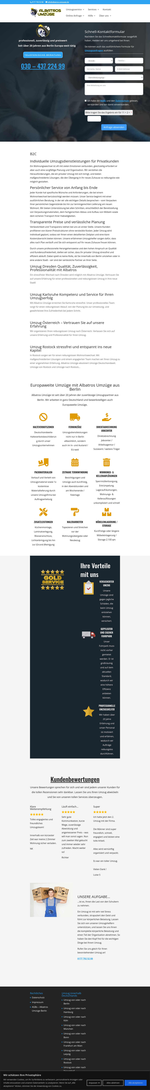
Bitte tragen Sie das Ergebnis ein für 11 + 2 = (107, 112)
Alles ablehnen (113, 1082)
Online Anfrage (74, 16)
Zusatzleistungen (38, 522)
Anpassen (93, 1082)
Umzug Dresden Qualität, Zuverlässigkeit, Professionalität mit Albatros (64, 268)
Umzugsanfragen (94, 50)
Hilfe (90, 16)
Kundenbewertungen (75, 779)
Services (92, 10)
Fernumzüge (69, 427)
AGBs (103, 100)
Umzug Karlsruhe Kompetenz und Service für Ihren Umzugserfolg (71, 296)
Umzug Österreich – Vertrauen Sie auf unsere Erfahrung (67, 324)
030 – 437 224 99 (43, 65)
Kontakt (107, 10)
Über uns (104, 16)
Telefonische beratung (43, 55)
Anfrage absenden (114, 127)
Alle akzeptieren (136, 1082)
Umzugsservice (74, 10)
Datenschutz (122, 100)
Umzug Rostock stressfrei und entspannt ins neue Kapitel (71, 348)
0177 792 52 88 (85, 958)
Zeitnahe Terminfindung (70, 472)
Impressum (37, 1002)
